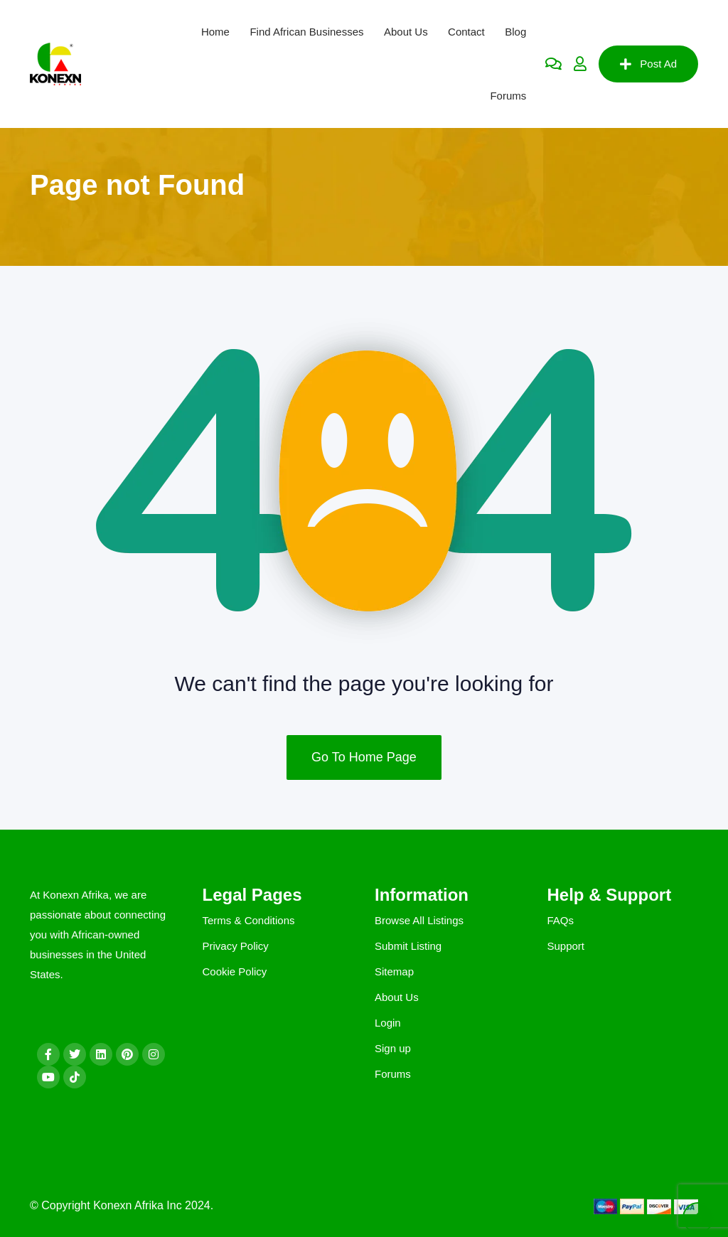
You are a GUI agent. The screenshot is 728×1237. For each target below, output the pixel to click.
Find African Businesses (306, 32)
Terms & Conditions (249, 920)
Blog (515, 32)
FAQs (560, 920)
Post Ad (648, 64)
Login (388, 1023)
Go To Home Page (364, 757)
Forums (508, 96)
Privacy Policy (236, 946)
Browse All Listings (419, 920)
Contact (466, 32)
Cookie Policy (235, 971)
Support (566, 946)
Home (215, 32)
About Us (406, 32)
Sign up (393, 1048)
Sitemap (394, 971)
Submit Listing (408, 946)
